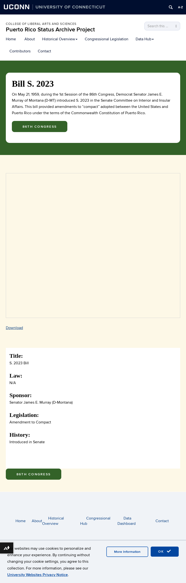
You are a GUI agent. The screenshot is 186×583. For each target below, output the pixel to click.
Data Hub (145, 39)
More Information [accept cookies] (127, 552)
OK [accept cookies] (164, 551)
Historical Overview (60, 39)
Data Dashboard (126, 521)
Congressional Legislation (106, 39)
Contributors (20, 51)
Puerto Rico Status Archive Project (50, 29)
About (29, 39)
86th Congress (40, 127)
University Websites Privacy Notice (37, 574)
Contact (44, 51)
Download (14, 327)
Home (11, 39)
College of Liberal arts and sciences (41, 24)
